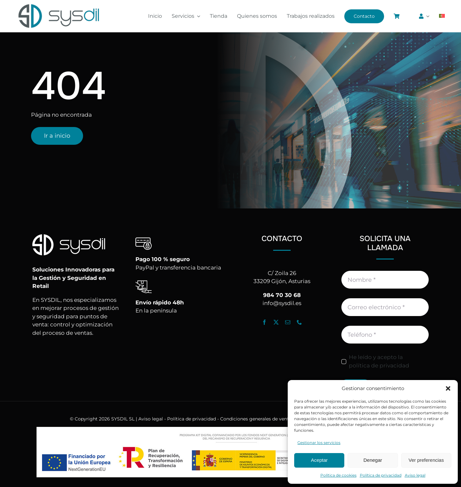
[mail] (287, 322)
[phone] (299, 322)
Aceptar (319, 460)
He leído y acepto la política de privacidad (379, 361)
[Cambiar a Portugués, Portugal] (442, 16)
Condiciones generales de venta (256, 419)
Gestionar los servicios (318, 442)
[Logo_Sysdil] (59, 4)
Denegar (372, 460)
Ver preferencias (426, 460)
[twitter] (276, 322)
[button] (448, 388)
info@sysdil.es (282, 303)
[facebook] (264, 322)
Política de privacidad (381, 475)
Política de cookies (338, 475)
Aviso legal (415, 475)
